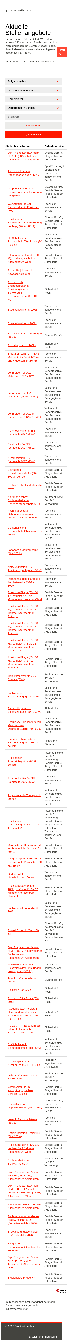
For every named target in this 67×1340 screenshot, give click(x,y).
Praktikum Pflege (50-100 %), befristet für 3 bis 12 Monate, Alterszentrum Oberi (25, 596)
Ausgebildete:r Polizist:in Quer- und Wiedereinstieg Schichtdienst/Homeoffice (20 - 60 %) (23, 1013)
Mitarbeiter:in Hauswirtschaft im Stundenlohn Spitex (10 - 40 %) (24, 848)
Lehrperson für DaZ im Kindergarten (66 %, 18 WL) (24, 415)
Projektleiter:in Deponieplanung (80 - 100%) (25, 1106)
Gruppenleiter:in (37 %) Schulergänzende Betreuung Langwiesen (25, 192)
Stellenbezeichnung (18, 146)
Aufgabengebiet (55, 146)
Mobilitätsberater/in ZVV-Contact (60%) (22, 678)
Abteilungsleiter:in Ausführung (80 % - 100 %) (24, 1063)
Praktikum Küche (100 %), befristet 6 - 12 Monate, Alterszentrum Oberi (23, 1148)
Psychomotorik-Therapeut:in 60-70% (24, 797)
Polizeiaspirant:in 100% (22, 345)
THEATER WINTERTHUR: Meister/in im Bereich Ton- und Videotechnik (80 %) (23, 357)
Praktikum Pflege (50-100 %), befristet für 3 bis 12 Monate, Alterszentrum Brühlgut (23, 611)
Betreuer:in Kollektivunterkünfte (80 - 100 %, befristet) (22, 473)
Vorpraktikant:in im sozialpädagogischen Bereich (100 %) (20, 1090)
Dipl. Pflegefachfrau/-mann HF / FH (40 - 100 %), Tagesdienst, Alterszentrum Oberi (24, 1262)
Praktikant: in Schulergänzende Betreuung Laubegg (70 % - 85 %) (25, 223)
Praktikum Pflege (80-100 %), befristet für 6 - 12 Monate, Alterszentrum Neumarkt (23, 662)
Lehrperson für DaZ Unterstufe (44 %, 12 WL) (23, 395)
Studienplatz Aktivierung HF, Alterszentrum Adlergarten (24, 1206)
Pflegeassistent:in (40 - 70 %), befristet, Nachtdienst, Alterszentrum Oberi (23, 258)
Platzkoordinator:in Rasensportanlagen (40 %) (23, 173)
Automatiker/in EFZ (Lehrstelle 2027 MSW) (21, 459)
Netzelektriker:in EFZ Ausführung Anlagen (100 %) (25, 569)
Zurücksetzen (34, 125)
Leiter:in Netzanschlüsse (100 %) (22, 1121)
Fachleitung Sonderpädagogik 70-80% (23, 695)
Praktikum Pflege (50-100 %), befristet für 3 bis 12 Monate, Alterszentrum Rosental (23, 628)
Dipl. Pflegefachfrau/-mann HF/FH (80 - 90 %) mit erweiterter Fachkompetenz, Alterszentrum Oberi (24, 1190)
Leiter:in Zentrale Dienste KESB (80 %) (23, 1077)
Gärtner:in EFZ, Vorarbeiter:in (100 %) (21, 876)
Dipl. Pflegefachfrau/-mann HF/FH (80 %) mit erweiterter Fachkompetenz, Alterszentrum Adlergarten (25, 952)
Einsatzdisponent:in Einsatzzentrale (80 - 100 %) (25, 710)
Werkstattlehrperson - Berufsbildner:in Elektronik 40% (23, 207)
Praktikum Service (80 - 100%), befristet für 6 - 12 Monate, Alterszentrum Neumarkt (23, 891)
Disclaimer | (36, 1336)
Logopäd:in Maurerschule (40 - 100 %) (23, 552)
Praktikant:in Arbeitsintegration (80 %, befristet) (22, 761)
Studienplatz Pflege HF (21, 1277)
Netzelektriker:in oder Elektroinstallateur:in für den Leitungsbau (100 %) (24, 968)
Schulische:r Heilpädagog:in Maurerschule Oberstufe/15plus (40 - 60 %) (25, 725)
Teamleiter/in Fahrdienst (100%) (22, 980)
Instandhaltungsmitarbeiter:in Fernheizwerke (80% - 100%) (25, 582)
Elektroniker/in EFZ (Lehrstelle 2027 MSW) (21, 446)
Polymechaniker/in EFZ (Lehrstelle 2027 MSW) (21, 432)
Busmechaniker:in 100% (22, 323)
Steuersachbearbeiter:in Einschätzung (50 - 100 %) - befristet (24, 743)
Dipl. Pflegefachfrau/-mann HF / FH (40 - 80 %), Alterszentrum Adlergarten (23, 1175)
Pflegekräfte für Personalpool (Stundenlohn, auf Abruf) (24, 1247)
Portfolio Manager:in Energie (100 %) (25, 335)
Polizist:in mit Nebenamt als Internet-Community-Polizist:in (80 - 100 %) (24, 1029)
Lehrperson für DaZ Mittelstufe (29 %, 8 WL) (22, 374)
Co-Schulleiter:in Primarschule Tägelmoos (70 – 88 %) (25, 241)
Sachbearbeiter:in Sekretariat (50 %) (18, 1162)
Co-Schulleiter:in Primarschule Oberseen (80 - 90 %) (25, 531)
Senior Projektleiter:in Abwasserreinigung (20, 272)
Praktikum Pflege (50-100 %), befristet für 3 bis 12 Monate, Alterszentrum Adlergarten (23, 645)
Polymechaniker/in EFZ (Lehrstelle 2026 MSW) (21, 780)
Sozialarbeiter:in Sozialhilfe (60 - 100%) (24, 1134)
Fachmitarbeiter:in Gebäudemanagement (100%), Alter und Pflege (22, 514)
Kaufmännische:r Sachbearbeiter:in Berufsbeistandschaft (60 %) (24, 500)
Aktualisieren (34, 134)
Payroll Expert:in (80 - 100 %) (23, 932)
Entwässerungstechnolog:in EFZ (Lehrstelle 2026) (24, 1233)
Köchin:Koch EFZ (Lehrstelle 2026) (25, 487)
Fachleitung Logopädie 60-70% (23, 910)
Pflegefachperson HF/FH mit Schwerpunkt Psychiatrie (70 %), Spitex (25, 862)
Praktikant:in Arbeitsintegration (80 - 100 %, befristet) (24, 824)
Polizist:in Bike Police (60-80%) (23, 1000)
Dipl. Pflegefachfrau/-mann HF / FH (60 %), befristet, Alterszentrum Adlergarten (23, 156)
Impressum (50, 1336)
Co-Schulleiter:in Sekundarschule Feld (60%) (24, 1046)
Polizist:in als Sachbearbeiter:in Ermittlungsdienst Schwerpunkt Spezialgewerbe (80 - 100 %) (23, 291)
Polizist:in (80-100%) (20, 989)
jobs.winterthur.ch (18, 10)
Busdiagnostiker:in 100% (22, 309)
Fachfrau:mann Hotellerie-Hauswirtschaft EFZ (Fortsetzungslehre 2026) (23, 1220)
